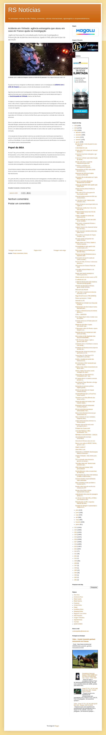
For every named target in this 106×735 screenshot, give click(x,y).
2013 (75, 551)
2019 (75, 537)
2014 (75, 549)
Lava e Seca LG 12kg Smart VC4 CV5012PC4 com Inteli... (84, 356)
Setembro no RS (79, 300)
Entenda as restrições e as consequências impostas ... (83, 166)
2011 (75, 556)
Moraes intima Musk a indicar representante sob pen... (83, 491)
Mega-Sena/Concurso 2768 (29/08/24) (85, 296)
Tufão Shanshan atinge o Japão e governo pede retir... (84, 340)
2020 (75, 534)
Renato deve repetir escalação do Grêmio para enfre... (84, 274)
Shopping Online (78, 611)
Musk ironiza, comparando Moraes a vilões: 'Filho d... (85, 224)
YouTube (76, 622)
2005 (75, 570)
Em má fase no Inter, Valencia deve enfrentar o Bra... (85, 201)
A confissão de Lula (80, 279)
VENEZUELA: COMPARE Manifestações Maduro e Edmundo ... (86, 452)
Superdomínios (78, 619)
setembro (78, 139)
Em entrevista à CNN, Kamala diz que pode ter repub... (85, 363)
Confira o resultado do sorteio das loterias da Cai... (84, 216)
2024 (75, 130)
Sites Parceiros (78, 615)
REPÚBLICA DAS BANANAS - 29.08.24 (86, 434)
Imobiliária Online (78, 609)
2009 (75, 561)
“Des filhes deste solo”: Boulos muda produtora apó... (85, 464)
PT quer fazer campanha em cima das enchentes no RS (85, 292)
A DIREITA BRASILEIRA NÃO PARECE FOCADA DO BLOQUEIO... (86, 282)
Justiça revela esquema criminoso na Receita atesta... (85, 421)
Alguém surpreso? (80, 447)
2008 (75, 563)
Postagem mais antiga (60, 250)
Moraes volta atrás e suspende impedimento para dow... (83, 162)
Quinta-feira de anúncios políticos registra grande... (84, 386)
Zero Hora (76, 595)
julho (77, 510)
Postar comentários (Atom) (20, 253)
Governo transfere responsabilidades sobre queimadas (85, 479)
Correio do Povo (78, 597)
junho (77, 512)
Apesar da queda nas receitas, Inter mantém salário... (85, 402)
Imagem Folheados (79, 617)
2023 (75, 527)
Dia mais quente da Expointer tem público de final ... (84, 239)
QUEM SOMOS (78, 624)
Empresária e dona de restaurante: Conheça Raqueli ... (84, 406)
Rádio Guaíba (77, 599)
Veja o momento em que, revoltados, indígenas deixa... (85, 417)
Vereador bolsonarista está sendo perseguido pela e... (84, 425)
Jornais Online (78, 605)
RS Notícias (24, 9)
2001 (75, 580)
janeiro (78, 524)
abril (77, 517)
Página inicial (37, 250)
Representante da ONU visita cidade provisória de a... (85, 170)
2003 (75, 575)
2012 (75, 553)
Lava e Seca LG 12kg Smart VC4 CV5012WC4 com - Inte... (84, 375)
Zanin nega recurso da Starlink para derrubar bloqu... (85, 251)
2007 (75, 565)
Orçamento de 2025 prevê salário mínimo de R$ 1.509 (84, 174)
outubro (78, 137)
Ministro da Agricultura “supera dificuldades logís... (83, 325)
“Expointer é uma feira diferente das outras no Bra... (85, 398)
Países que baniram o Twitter (83, 298)
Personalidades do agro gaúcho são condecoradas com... (85, 247)
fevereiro (78, 522)
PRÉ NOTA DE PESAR (81, 289)
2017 (75, 542)
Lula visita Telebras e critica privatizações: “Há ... (82, 431)
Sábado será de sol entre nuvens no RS (86, 277)
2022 (75, 530)
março (78, 519)
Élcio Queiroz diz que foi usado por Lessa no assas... (84, 258)
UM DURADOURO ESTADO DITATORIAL (83, 437)
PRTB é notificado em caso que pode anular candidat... (85, 220)
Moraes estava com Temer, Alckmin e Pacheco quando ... (85, 243)
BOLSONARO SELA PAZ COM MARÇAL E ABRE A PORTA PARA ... (86, 475)
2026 (75, 125)
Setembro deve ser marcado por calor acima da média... (85, 333)
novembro (79, 135)
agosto (78, 142)
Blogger (57, 726)
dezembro (79, 132)
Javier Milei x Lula (80, 449)
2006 (75, 568)
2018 (75, 539)
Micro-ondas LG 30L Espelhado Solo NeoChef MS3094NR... (85, 336)
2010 (75, 558)
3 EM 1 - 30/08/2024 (81, 314)
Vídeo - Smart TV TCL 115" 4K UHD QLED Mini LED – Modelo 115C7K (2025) (85, 704)
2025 (75, 128)
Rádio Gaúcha (78, 601)
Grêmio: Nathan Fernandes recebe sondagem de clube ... (84, 371)
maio (77, 515)
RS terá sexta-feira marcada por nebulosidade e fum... (84, 410)
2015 (75, 546)
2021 (75, 532)
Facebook (76, 603)
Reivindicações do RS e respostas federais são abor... (84, 502)
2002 (75, 577)
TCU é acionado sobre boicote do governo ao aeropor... (84, 460)
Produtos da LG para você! (82, 428)
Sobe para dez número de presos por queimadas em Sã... (85, 352)
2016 (75, 544)
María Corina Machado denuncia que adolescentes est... (85, 413)
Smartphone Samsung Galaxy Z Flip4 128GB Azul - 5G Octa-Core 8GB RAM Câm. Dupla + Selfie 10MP (90, 676)
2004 (75, 572)
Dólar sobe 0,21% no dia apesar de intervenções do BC (85, 193)
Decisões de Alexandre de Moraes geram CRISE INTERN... (84, 286)
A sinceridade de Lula (81, 148)
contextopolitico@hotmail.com (80, 631)
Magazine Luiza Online (80, 613)
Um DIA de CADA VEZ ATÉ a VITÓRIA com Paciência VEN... (86, 498)
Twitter (75, 607)
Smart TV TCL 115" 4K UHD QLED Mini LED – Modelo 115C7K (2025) (90, 690)
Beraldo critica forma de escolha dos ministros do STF (85, 487)
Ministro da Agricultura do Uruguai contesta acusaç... (84, 390)
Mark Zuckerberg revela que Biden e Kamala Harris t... (85, 483)
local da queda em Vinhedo (18, 96)
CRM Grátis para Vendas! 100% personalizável (84, 468)
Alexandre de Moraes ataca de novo (85, 441)
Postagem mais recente (15, 250)
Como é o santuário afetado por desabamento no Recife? (84, 181)
